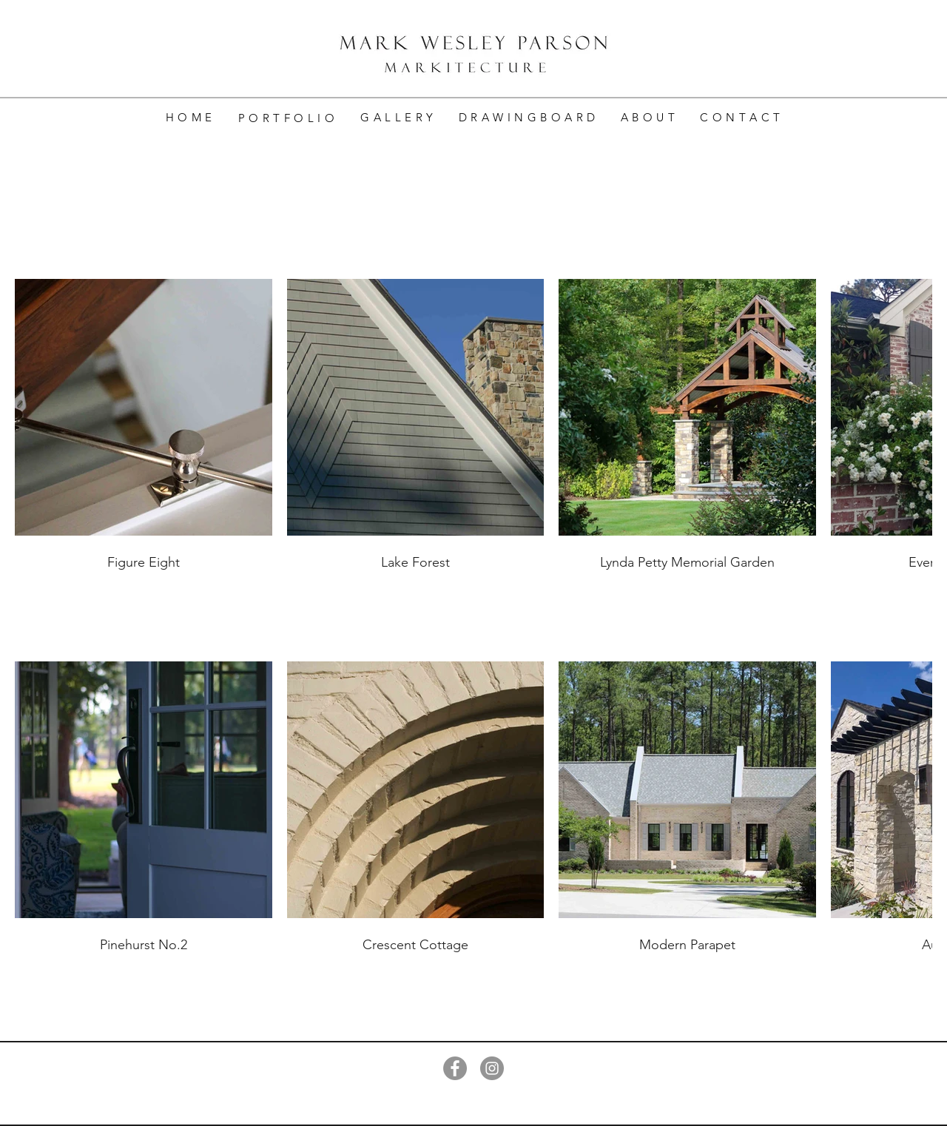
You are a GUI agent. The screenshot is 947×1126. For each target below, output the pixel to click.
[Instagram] (492, 1068)
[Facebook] (455, 1068)
